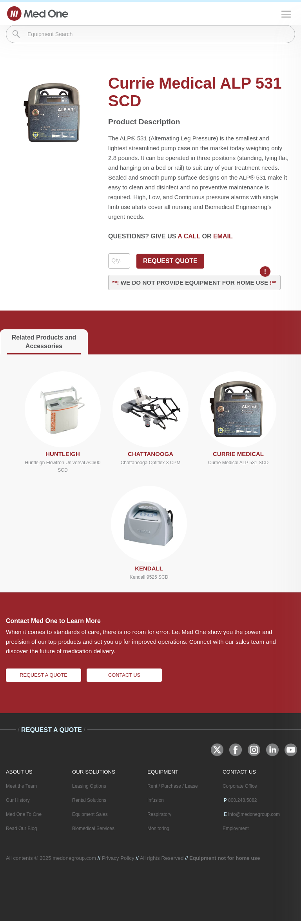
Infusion (155, 800)
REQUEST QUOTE (170, 261)
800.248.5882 (242, 800)
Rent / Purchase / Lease (172, 786)
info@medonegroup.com (254, 814)
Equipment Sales (90, 814)
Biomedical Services (93, 828)
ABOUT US (19, 772)
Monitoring (158, 828)
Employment (236, 828)
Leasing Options (89, 786)
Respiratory (159, 814)
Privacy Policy (118, 858)
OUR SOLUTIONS (93, 772)
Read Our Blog (21, 828)
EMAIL (223, 236)
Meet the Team (21, 786)
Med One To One (24, 814)
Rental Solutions (89, 800)
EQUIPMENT (162, 772)
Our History (18, 800)
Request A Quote (43, 675)
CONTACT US (239, 772)
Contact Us (124, 675)
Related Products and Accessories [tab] (44, 341)
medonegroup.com (74, 858)
